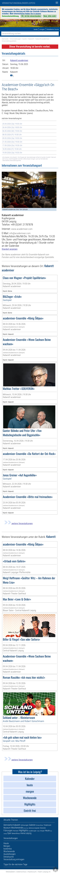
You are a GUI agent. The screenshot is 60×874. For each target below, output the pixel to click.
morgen (42, 29)
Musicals (43, 828)
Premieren (15, 831)
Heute (47, 830)
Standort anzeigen (9, 249)
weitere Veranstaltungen (18, 523)
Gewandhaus (16, 833)
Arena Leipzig (25, 833)
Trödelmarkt (47, 825)
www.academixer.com (21, 228)
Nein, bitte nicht (50, 16)
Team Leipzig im (44, 872)
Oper (9, 833)
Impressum (32, 872)
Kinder (38, 831)
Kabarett (31, 39)
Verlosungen (24, 825)
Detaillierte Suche (53, 29)
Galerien (32, 825)
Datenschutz (21, 872)
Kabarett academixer (42, 39)
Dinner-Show (39, 825)
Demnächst (8, 825)
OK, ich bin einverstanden (31, 16)
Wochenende (17, 827)
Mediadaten (10, 872)
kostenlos (8, 848)
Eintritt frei (25, 828)
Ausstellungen (32, 831)
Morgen (42, 831)
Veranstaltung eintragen (14, 859)
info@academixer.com (20, 233)
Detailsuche (9, 856)
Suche (24, 39)
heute (36, 29)
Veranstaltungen (15, 39)
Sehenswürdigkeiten (34, 828)
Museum (7, 828)
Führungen (8, 830)
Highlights (23, 830)
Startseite (5, 39)
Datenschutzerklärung (10, 16)
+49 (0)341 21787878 (22, 224)
